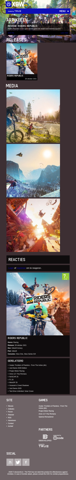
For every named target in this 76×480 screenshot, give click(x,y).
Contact (11, 423)
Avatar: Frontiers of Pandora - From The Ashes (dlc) (28, 365)
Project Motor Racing (16, 371)
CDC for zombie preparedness (57, 474)
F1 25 (11, 380)
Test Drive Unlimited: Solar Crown (21, 391)
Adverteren (12, 420)
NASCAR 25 (13, 377)
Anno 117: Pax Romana (17, 374)
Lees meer (64, 33)
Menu (62, 11)
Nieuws (10, 406)
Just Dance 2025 (15, 388)
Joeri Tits (11, 33)
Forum (10, 412)
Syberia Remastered (46, 417)
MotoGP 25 (13, 382)
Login (11, 268)
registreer (21, 268)
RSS (9, 418)
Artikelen (11, 409)
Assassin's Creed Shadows (19, 385)
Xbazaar (11, 415)
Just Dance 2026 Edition (18, 368)
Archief (10, 426)
